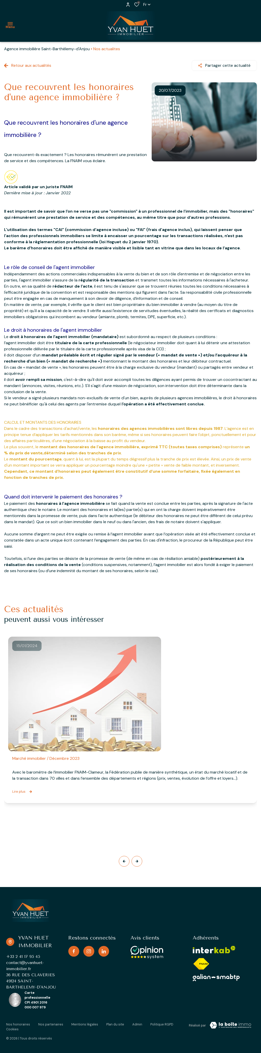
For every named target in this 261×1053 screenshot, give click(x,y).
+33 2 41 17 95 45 (23, 956)
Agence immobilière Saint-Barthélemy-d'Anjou (47, 49)
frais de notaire (170, 521)
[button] (124, 861)
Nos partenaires (50, 1024)
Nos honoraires (18, 1024)
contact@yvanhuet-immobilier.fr (25, 965)
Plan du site (115, 1024)
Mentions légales (84, 1024)
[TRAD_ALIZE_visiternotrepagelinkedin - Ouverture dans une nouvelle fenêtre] (104, 951)
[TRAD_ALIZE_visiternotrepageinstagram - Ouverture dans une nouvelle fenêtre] (89, 951)
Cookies (12, 1029)
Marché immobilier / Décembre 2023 (46, 758)
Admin (137, 1024)
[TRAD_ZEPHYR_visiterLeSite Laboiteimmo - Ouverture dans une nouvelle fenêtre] (230, 1025)
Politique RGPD (161, 1024)
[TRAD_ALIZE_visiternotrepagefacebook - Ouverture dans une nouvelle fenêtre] (74, 951)
